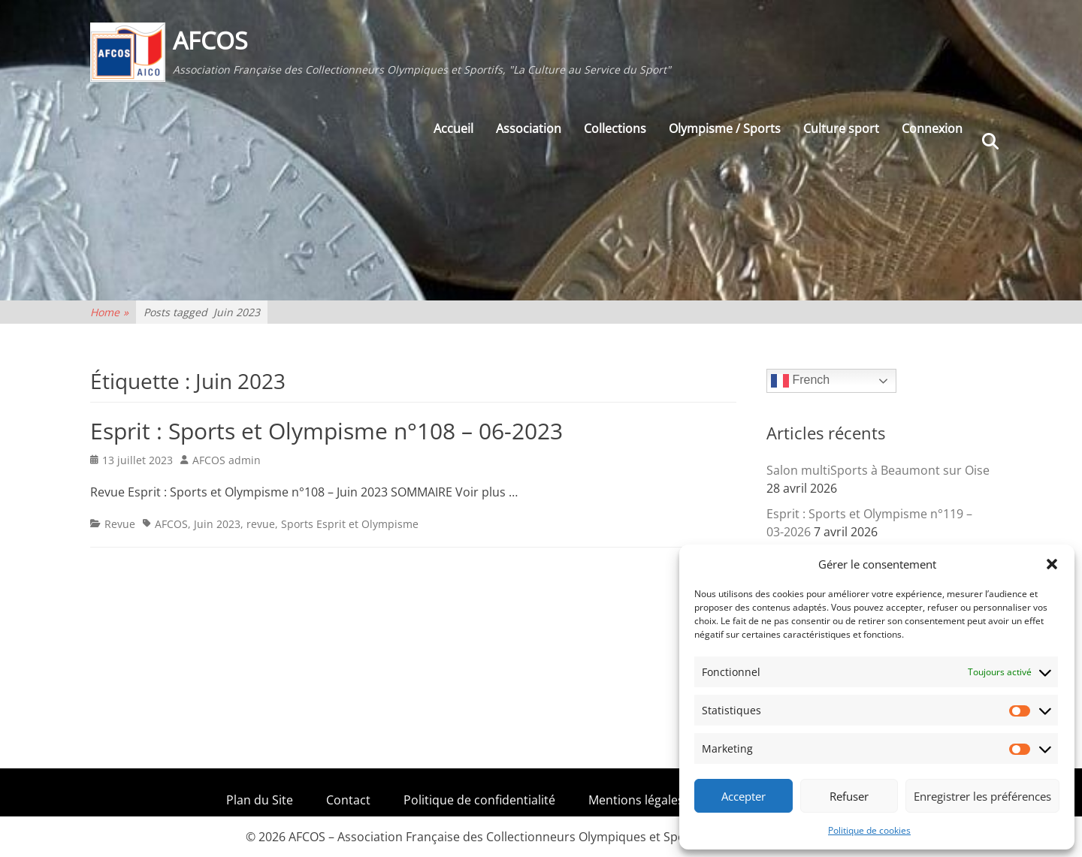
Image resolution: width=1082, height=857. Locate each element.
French (800, 381)
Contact (348, 800)
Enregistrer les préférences (982, 796)
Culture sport (841, 128)
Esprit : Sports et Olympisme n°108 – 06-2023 (326, 430)
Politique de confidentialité (479, 800)
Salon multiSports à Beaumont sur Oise (878, 470)
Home (109, 312)
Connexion (932, 128)
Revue (119, 524)
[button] (1051, 564)
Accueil (453, 128)
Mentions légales (636, 800)
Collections (615, 128)
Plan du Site (259, 800)
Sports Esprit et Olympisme (350, 524)
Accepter (743, 796)
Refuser (849, 796)
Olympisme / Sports (725, 128)
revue (260, 524)
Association (528, 128)
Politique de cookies (869, 830)
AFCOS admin (226, 460)
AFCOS (210, 40)
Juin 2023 (217, 524)
